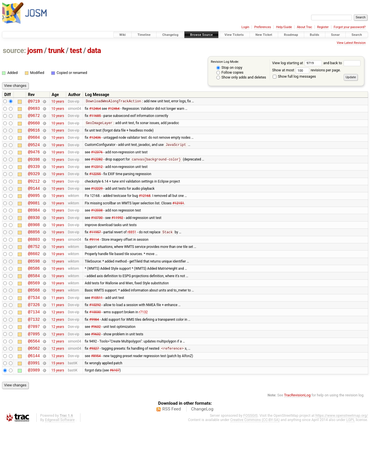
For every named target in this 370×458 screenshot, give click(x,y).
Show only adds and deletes (241, 77)
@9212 (34, 191)
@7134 (34, 337)
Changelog (170, 35)
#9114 (94, 256)
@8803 (34, 256)
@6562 (34, 378)
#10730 (97, 232)
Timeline (144, 35)
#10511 (97, 321)
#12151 (178, 216)
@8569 (34, 305)
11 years (57, 321)
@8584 (34, 297)
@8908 (34, 240)
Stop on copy (229, 67)
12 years (57, 338)
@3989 (34, 402)
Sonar (335, 35)
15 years (57, 395)
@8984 (34, 223)
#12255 (95, 183)
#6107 (115, 403)
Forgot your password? (350, 27)
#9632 (96, 354)
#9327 (94, 379)
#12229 (97, 199)
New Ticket (264, 35)
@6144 (34, 386)
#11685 (95, 118)
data (94, 50)
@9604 (34, 142)
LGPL (350, 452)
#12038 (97, 224)
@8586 (34, 288)
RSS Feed (171, 441)
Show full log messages (294, 76)
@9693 (34, 110)
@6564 (34, 370)
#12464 (95, 110)
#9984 (94, 346)
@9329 (34, 183)
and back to (342, 63)
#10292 (95, 330)
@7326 (34, 329)
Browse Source (201, 35)
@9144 (34, 199)
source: (14, 50)
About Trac (304, 27)
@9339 (34, 175)
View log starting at (297, 63)
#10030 (95, 338)
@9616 (34, 134)
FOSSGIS (250, 448)
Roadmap (291, 35)
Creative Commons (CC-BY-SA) (255, 452)
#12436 (95, 142)
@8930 (34, 232)
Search (356, 35)
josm (35, 50)
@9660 (34, 126)
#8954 (96, 386)
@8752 (34, 264)
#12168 (145, 207)
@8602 (34, 272)
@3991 (34, 394)
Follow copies (230, 72)
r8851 (131, 248)
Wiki (122, 35)
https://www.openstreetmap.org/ (341, 448)
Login (245, 27)
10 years (57, 102)
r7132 (143, 338)
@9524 (34, 150)
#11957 (95, 248)
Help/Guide (284, 27)
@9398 (34, 167)
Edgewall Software (60, 452)
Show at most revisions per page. (306, 70)
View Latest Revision (351, 43)
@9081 (34, 215)
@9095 (34, 207)
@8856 (34, 248)
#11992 (117, 232)
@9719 (34, 102)
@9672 (34, 118)
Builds (314, 35)
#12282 (97, 167)
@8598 (34, 280)
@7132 (34, 346)
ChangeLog (202, 441)
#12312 (97, 175)
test (76, 50)
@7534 (34, 321)
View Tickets (234, 35)
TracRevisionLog (297, 428)
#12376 (97, 159)
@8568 (34, 313)
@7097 (34, 354)
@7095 (34, 362)
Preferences (262, 27)
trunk (56, 50)
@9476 (34, 158)
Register (323, 27)
